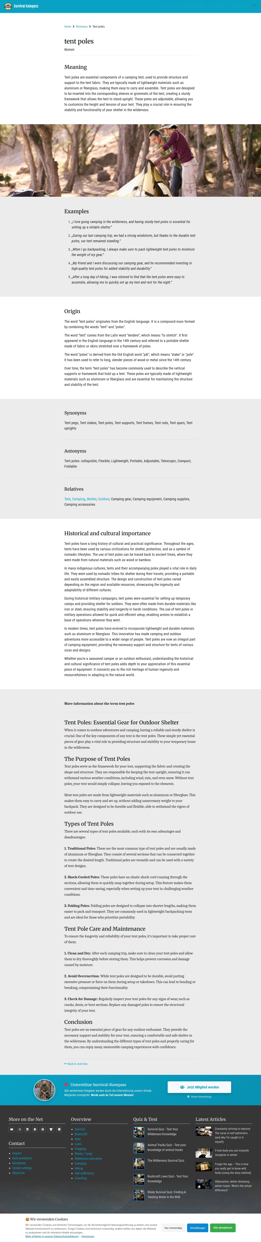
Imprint (17, 1153)
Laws (78, 1144)
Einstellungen (197, 1227)
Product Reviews (191, 6)
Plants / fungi (83, 1154)
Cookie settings (22, 1168)
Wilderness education (88, 1158)
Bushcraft (81, 1134)
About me (238, 6)
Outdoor (103, 499)
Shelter (91, 499)
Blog (168, 6)
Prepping (80, 1149)
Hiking (79, 1168)
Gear (78, 1139)
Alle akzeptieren (223, 1227)
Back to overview (75, 1064)
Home (67, 26)
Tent (67, 499)
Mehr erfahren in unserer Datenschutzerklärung (51, 1236)
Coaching (81, 1178)
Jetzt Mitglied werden (199, 1087)
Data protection (22, 1158)
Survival (80, 1129)
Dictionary (218, 6)
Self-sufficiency (84, 1173)
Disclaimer (19, 1163)
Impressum (88, 1236)
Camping (78, 499)
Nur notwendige (171, 1227)
